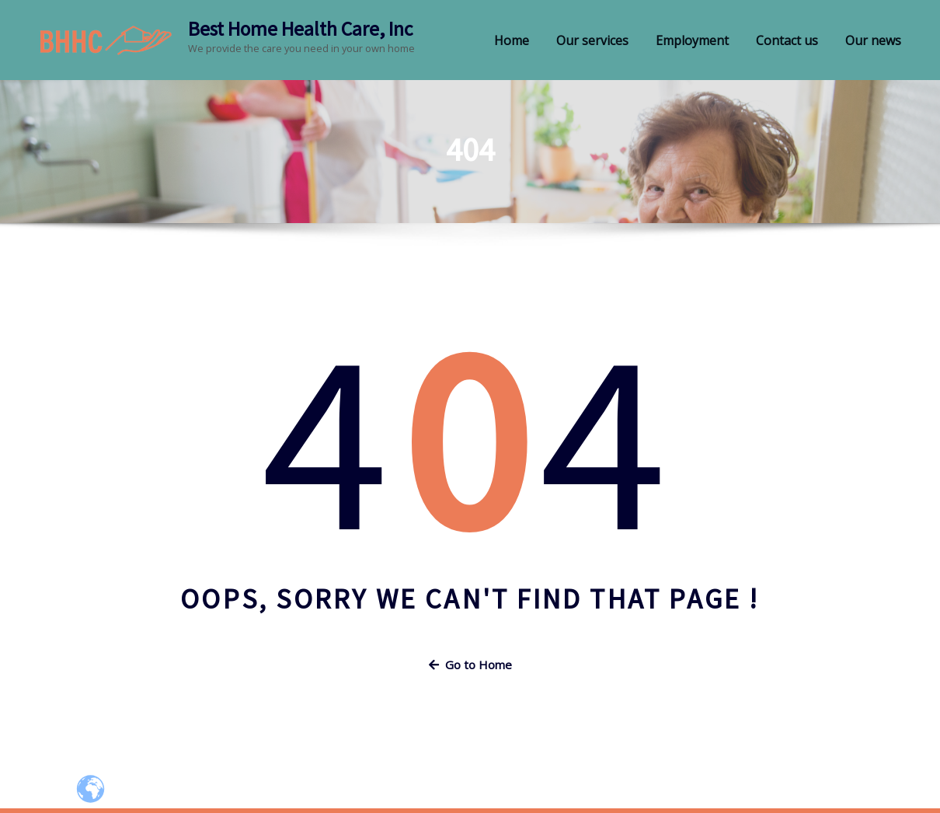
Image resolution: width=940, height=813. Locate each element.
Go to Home (470, 664)
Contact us (787, 40)
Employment (692, 40)
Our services (592, 40)
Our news (873, 40)
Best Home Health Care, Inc (300, 28)
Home (511, 40)
